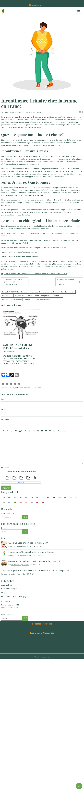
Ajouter (6, 488)
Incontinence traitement (12, 300)
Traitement (57, 296)
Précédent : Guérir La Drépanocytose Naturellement (12, 282)
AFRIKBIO (49, 4)
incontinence (7, 156)
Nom (3, 399)
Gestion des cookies (42, 657)
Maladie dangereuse (42, 296)
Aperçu (61, 430)
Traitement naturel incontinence (37, 300)
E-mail (3, 409)
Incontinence (7, 296)
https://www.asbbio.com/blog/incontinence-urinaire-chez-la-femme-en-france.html (34, 274)
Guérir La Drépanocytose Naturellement (28, 542)
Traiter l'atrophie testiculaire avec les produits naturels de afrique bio (35, 570)
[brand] (3, 11)
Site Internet (6, 420)
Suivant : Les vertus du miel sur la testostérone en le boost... (69, 282)
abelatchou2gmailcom (20, 565)
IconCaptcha (21, 482)
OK (25, 517)
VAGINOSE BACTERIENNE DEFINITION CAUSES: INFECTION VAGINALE (17, 346)
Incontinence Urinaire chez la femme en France (40, 292)
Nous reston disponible (55, 266)
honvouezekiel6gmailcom (14, 112)
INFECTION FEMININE (10, 292)
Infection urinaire (67, 292)
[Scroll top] (79, 786)
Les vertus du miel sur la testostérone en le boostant (34, 561)
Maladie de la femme (23, 296)
